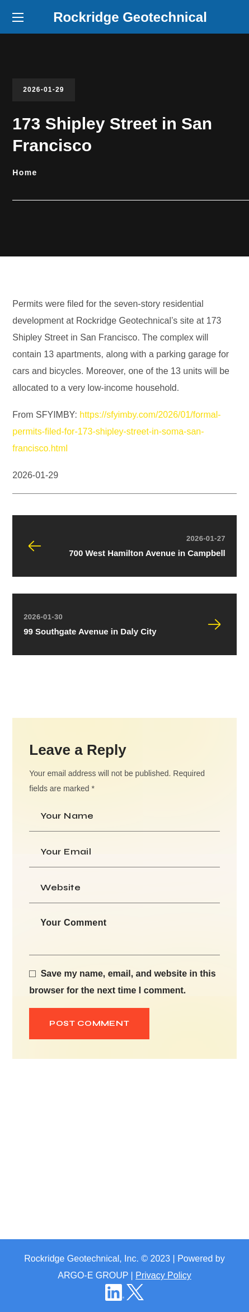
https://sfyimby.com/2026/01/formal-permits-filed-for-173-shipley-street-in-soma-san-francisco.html (116, 431)
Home (24, 172)
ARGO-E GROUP (93, 1275)
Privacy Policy (163, 1275)
